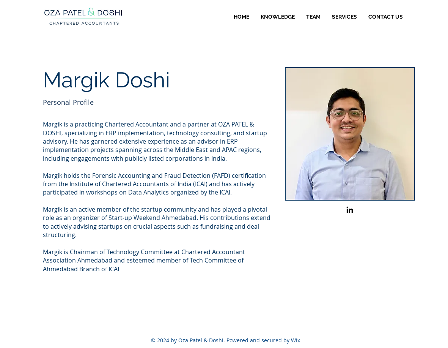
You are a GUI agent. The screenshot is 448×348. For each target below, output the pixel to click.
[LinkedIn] (349, 209)
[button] (344, 16)
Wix (295, 340)
